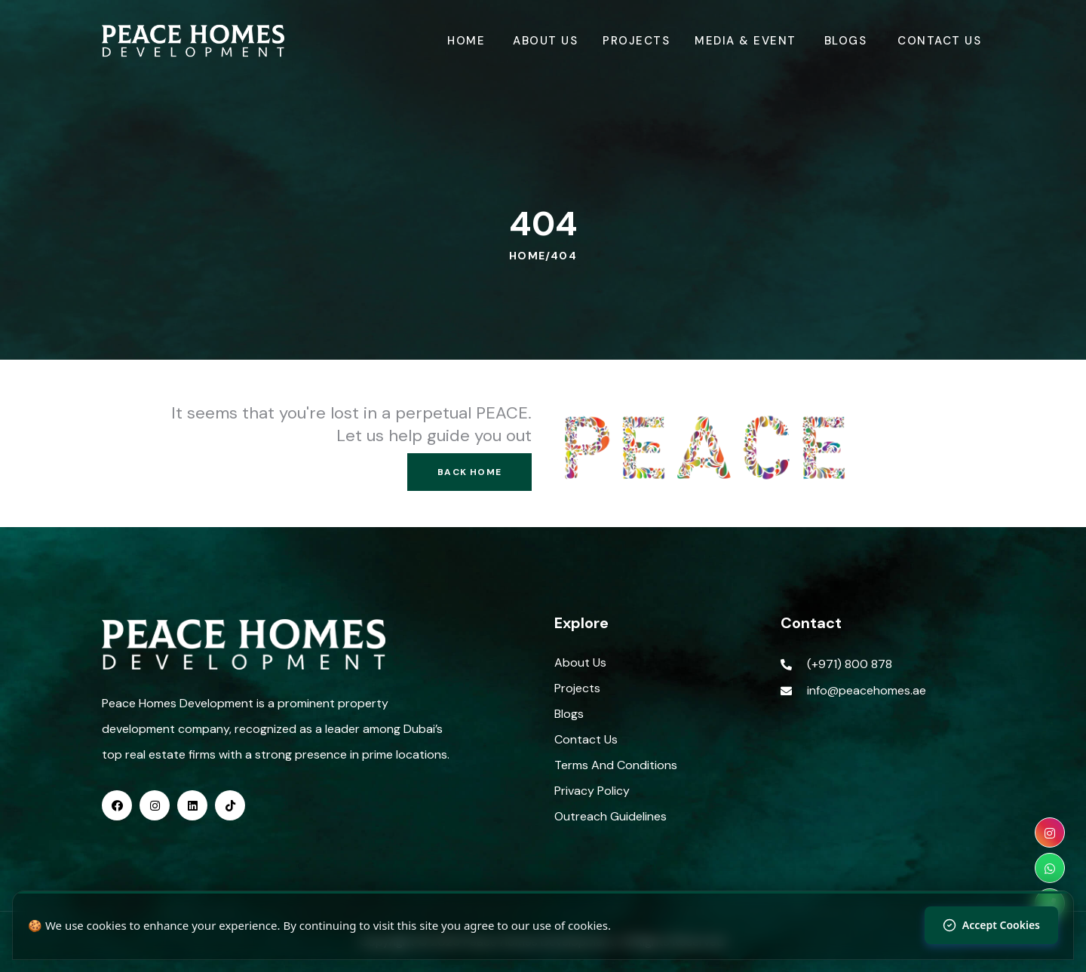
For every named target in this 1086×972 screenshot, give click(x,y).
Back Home (469, 472)
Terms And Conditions (615, 765)
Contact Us (939, 40)
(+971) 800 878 (849, 664)
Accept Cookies (991, 925)
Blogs (845, 40)
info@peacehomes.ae (866, 690)
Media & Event (745, 40)
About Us (545, 40)
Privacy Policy (592, 791)
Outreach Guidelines (610, 816)
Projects (636, 40)
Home (466, 40)
